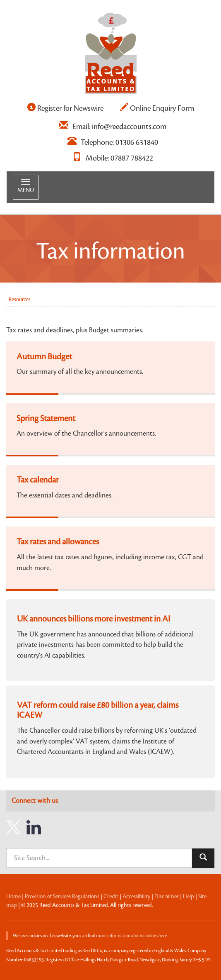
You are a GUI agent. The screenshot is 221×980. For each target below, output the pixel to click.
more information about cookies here (131, 936)
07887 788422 (131, 158)
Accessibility (136, 896)
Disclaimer (166, 896)
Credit (110, 896)
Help (188, 896)
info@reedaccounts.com (129, 127)
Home (13, 896)
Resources (20, 299)
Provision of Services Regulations (62, 896)
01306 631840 (136, 142)
